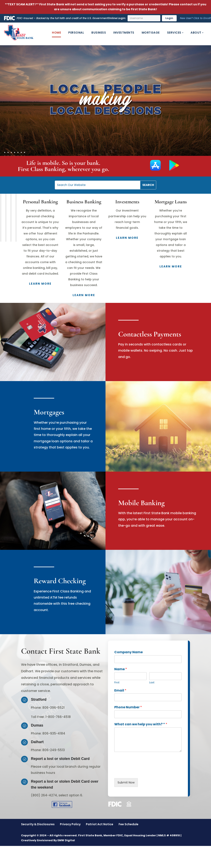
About (196, 33)
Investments (123, 33)
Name (120, 669)
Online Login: (117, 18)
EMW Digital (66, 840)
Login (169, 18)
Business (98, 33)
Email (120, 690)
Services (174, 33)
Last (151, 682)
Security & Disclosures (38, 824)
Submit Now (126, 782)
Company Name (128, 652)
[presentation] (145, 771)
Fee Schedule (128, 824)
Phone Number (128, 707)
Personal (76, 33)
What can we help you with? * (140, 724)
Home (56, 33)
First (116, 682)
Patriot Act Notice (99, 824)
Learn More (40, 284)
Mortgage (151, 33)
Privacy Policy (70, 824)
